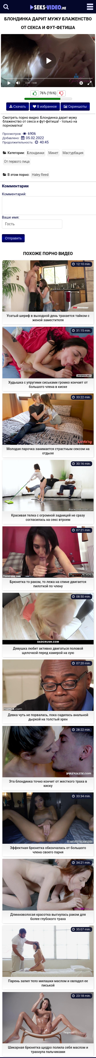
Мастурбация (73, 153)
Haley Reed (40, 175)
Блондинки (35, 153)
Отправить (13, 238)
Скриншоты (75, 106)
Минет (53, 153)
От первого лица (16, 161)
